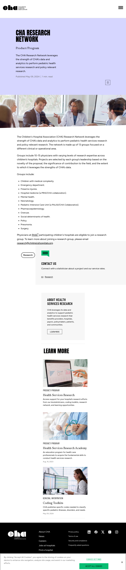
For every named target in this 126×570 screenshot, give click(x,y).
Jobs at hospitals (47, 545)
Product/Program (27, 48)
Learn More (55, 331)
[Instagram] (89, 532)
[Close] (122, 565)
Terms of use (73, 536)
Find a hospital (46, 550)
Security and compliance (77, 541)
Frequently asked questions (78, 545)
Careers (42, 541)
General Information (53, 498)
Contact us (44, 554)
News (41, 536)
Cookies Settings (93, 562)
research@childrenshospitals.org (35, 243)
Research (28, 255)
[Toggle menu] (120, 7)
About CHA (44, 531)
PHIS (35, 234)
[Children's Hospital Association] (17, 535)
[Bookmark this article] (107, 82)
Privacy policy (73, 532)
